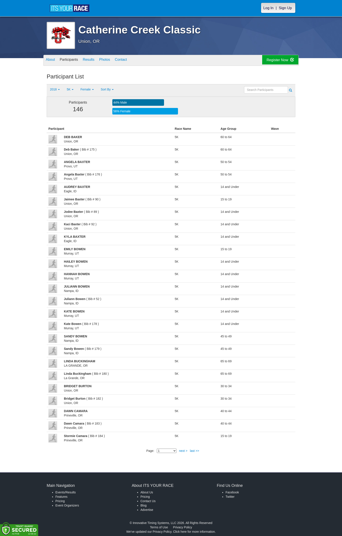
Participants (73, 61)
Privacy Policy (182, 527)
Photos (114, 61)
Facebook (232, 492)
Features (61, 496)
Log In (268, 8)
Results (96, 61)
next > (183, 451)
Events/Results (65, 492)
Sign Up (285, 8)
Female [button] (87, 89)
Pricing (60, 501)
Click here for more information (194, 531)
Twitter (230, 496)
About (51, 61)
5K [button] (70, 89)
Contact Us (148, 501)
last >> (194, 451)
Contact (133, 61)
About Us (146, 492)
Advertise (146, 510)
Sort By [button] (107, 89)
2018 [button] (55, 89)
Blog (143, 505)
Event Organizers (67, 505)
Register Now (277, 60)
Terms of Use (159, 527)
